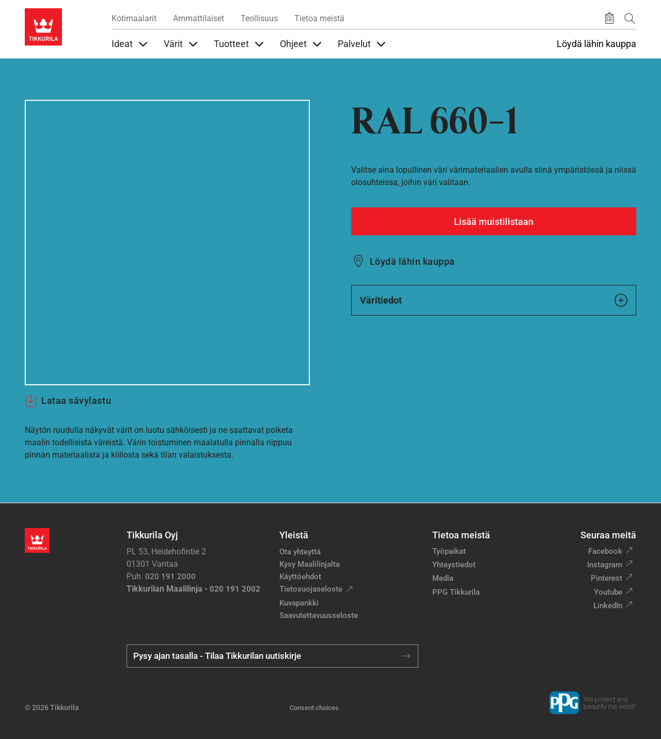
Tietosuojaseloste (310, 589)
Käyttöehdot (300, 576)
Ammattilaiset (198, 18)
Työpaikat (449, 551)
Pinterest (606, 578)
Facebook (605, 551)
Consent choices (314, 708)
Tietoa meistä (319, 18)
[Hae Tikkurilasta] (630, 18)
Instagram (604, 564)
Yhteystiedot (454, 564)
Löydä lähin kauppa (596, 44)
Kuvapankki (299, 603)
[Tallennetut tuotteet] (609, 18)
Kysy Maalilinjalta (309, 564)
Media (442, 578)
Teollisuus (259, 18)
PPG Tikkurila (456, 592)
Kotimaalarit (134, 18)
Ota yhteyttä (300, 551)
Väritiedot (493, 300)
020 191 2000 (170, 576)
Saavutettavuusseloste (318, 615)
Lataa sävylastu (68, 401)
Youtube (608, 592)
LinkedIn (607, 605)
